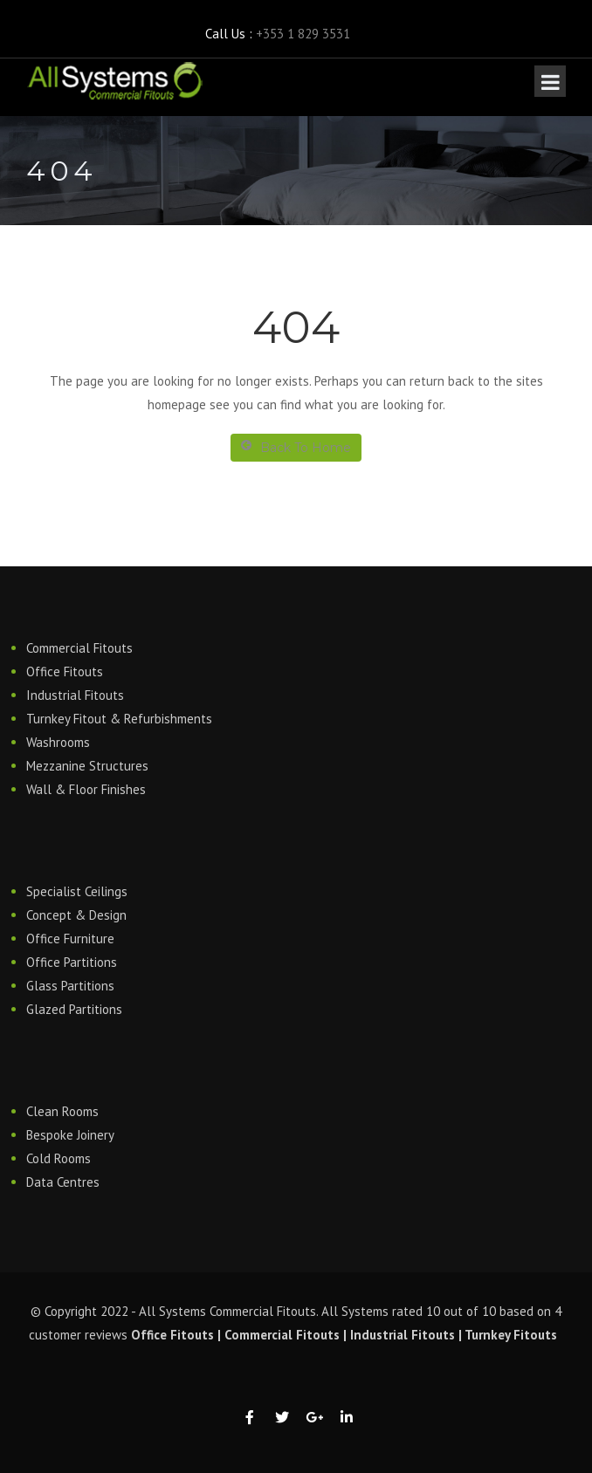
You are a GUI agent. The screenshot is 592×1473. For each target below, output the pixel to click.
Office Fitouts (64, 671)
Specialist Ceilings (76, 891)
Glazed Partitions (74, 1009)
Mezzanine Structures (87, 765)
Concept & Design (76, 915)
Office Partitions (71, 962)
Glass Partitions (70, 985)
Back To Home (296, 447)
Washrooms (58, 742)
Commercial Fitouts (79, 648)
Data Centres (63, 1182)
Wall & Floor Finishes (86, 789)
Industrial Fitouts (75, 695)
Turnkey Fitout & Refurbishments (119, 718)
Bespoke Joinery (70, 1135)
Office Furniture (70, 938)
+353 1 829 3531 (303, 33)
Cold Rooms (58, 1158)
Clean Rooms (62, 1111)
